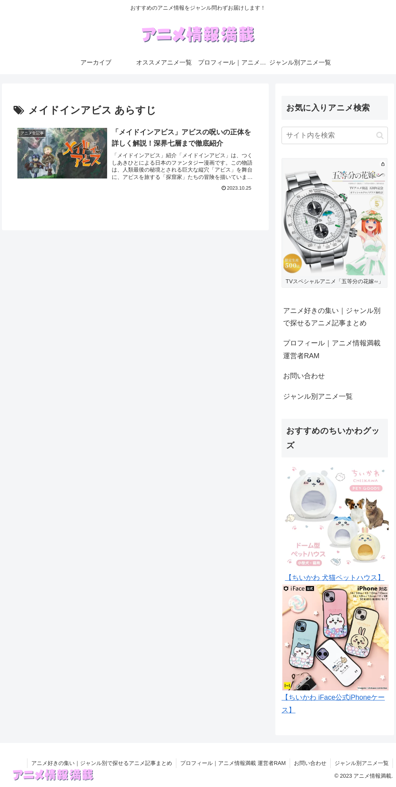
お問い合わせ (304, 376)
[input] (334, 135)
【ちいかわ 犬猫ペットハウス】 (334, 577)
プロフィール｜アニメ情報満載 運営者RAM (332, 349)
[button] (380, 135)
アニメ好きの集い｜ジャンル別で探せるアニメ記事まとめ (332, 317)
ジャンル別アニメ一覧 (318, 396)
